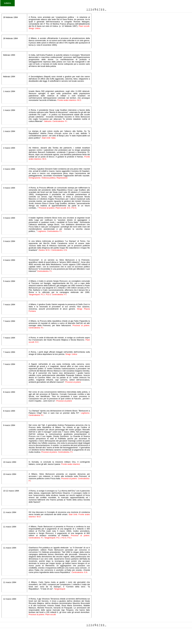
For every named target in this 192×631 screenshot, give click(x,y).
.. (105, 9)
